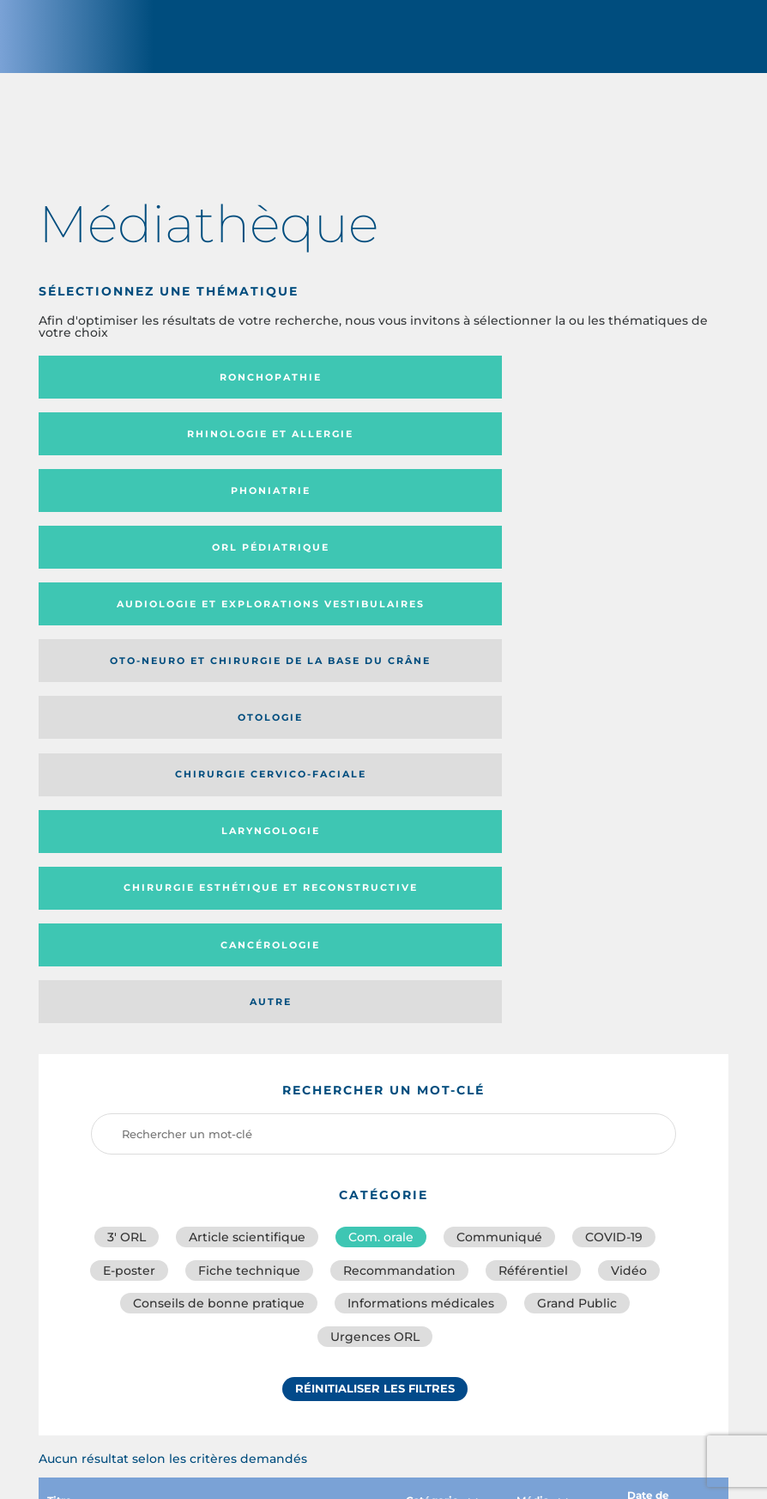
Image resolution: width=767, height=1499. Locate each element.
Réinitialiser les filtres (375, 975)
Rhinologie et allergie (373, 387)
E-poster (129, 843)
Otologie (145, 513)
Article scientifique (247, 805)
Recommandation (399, 843)
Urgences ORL (375, 919)
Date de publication (667, 1082)
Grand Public (577, 881)
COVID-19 (614, 805)
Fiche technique (249, 843)
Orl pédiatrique (145, 450)
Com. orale (381, 805)
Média (542, 1082)
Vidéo (629, 843)
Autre (601, 570)
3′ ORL (126, 805)
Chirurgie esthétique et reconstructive (138, 570)
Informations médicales (420, 881)
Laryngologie (601, 513)
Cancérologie (373, 570)
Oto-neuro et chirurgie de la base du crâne (593, 450)
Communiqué (499, 805)
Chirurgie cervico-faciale (347, 513)
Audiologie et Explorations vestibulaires (329, 450)
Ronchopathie (145, 387)
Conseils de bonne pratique (219, 881)
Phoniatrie (601, 387)
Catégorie (442, 1082)
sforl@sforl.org (344, 1374)
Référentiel (533, 843)
